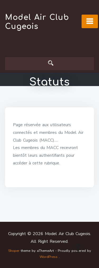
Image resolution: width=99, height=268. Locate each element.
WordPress (49, 256)
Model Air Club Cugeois (37, 22)
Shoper (14, 250)
